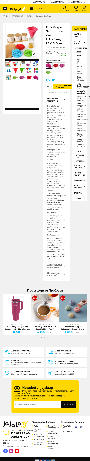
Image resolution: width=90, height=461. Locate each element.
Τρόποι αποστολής (53, 437)
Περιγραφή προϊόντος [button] (52, 99)
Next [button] (22, 109)
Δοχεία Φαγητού (80, 72)
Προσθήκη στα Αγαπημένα (56, 92)
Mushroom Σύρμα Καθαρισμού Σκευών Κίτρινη (73, 328)
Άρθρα (36, 426)
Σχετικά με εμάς (38, 430)
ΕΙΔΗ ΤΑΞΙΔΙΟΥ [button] (78, 186)
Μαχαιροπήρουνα (82, 119)
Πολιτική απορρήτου (53, 442)
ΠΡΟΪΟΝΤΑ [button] (40, 8)
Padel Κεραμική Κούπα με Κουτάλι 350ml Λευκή (45, 328)
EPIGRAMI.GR (58, 2)
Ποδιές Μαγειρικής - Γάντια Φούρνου (81, 132)
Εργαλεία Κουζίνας (73, 324)
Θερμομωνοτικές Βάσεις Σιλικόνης (82, 98)
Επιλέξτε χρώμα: (53, 60)
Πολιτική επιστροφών (53, 427)
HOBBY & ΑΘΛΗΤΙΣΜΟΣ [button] (79, 174)
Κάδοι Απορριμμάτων (82, 105)
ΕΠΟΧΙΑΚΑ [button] (78, 193)
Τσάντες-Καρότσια (81, 145)
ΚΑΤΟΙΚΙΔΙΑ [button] (79, 180)
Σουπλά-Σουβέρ (80, 140)
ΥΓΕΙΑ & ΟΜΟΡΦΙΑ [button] (78, 166)
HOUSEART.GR (39, 2)
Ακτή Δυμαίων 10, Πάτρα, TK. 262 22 (15, 441)
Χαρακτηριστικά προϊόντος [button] (54, 266)
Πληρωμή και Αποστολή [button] (53, 274)
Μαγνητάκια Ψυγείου (81, 115)
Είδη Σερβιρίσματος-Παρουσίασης (82, 86)
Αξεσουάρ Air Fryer (81, 61)
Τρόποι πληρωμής (52, 432)
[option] (8, 64)
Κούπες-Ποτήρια (80, 110)
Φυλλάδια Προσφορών (39, 435)
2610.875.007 (20, 436)
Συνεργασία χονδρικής (39, 444)
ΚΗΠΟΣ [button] (78, 52)
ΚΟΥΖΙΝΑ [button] (79, 56)
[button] (84, 9)
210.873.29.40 (20, 433)
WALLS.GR (76, 2)
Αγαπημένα (67, 431)
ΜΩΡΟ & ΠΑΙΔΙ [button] (77, 35)
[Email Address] (37, 404)
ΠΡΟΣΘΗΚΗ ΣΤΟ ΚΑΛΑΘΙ (65, 86)
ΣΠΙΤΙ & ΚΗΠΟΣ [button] (77, 42)
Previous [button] (22, 60)
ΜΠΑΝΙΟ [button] (79, 151)
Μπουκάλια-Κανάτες (82, 124)
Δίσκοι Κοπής (79, 67)
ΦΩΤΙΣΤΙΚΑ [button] (80, 161)
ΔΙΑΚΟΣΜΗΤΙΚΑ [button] (81, 48)
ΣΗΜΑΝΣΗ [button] (78, 198)
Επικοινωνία (39, 439)
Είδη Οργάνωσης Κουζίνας (81, 79)
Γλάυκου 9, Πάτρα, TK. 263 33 (16, 446)
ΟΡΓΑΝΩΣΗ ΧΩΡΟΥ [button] (80, 156)
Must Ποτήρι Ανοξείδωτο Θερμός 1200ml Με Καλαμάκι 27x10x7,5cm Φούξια (17, 328)
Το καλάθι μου (67, 427)
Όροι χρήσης (51, 447)
